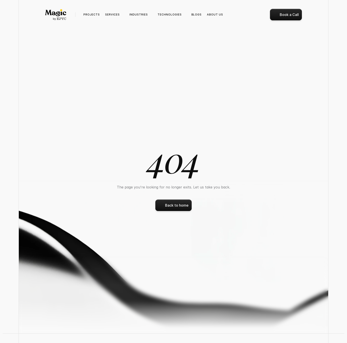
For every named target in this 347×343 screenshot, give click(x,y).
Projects (91, 14)
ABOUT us (215, 14)
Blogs (196, 14)
